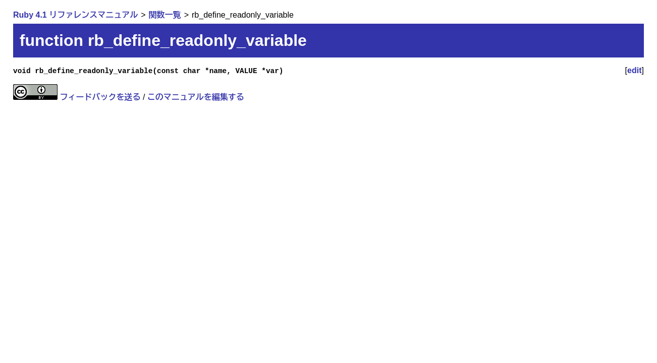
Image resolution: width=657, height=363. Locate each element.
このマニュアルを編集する (195, 97)
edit (634, 70)
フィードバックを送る (100, 97)
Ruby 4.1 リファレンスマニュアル (75, 15)
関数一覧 (165, 15)
